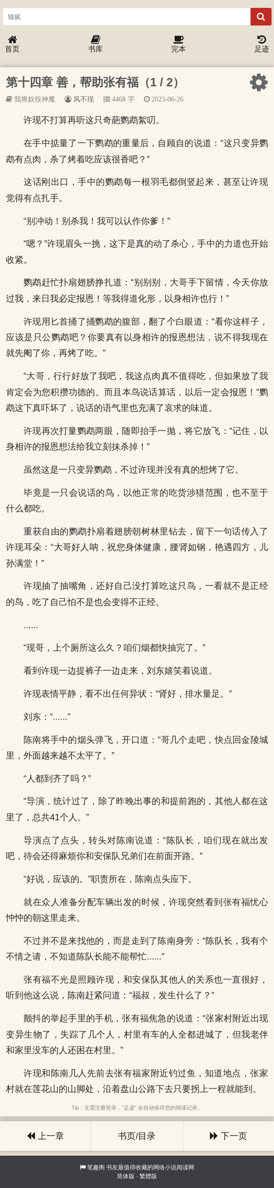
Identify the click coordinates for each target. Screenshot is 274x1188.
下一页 (228, 1136)
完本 (178, 44)
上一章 (45, 1136)
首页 (12, 44)
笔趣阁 (96, 1167)
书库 (95, 44)
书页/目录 (137, 1136)
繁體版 (148, 1176)
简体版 (126, 1176)
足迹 (261, 44)
